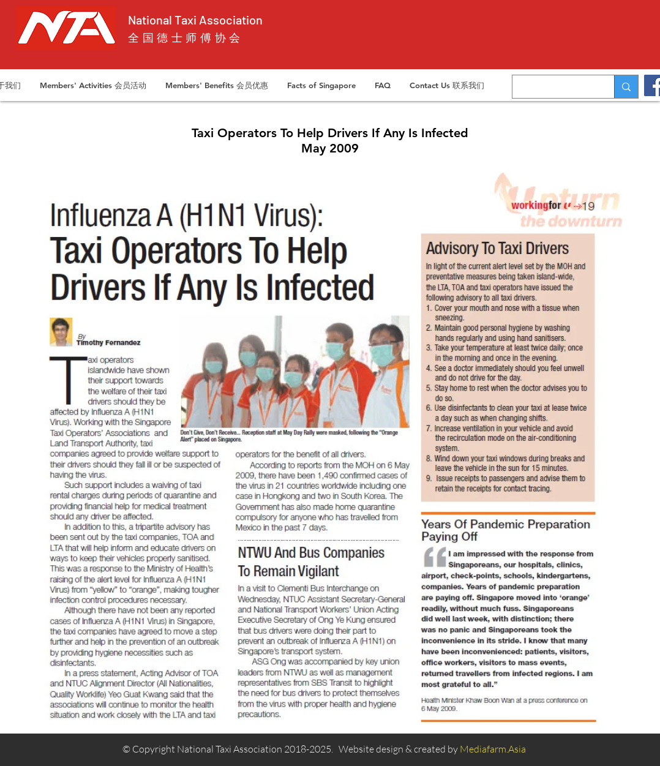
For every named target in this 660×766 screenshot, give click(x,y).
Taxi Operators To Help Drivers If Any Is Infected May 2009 (330, 141)
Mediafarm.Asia (493, 749)
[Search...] (554, 86)
